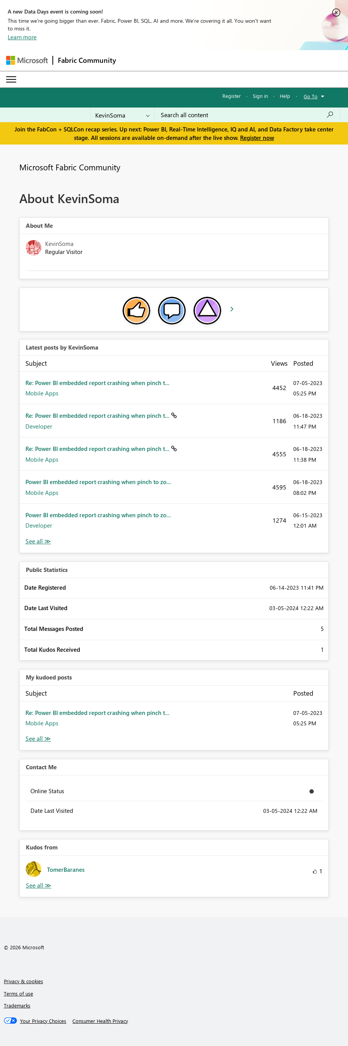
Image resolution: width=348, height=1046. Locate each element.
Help (285, 95)
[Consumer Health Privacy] (100, 1021)
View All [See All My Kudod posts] (38, 738)
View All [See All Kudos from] (38, 885)
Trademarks (17, 1005)
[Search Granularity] (122, 115)
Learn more (22, 37)
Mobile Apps (41, 393)
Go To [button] (311, 96)
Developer (38, 426)
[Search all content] (247, 115)
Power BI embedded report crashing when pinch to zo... (98, 482)
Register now (257, 137)
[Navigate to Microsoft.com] (27, 60)
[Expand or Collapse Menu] (11, 79)
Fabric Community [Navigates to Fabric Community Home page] (87, 60)
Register (231, 95)
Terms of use (18, 993)
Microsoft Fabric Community (69, 166)
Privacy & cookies (23, 981)
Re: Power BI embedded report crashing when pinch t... (97, 383)
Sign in (260, 95)
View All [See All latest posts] (38, 541)
